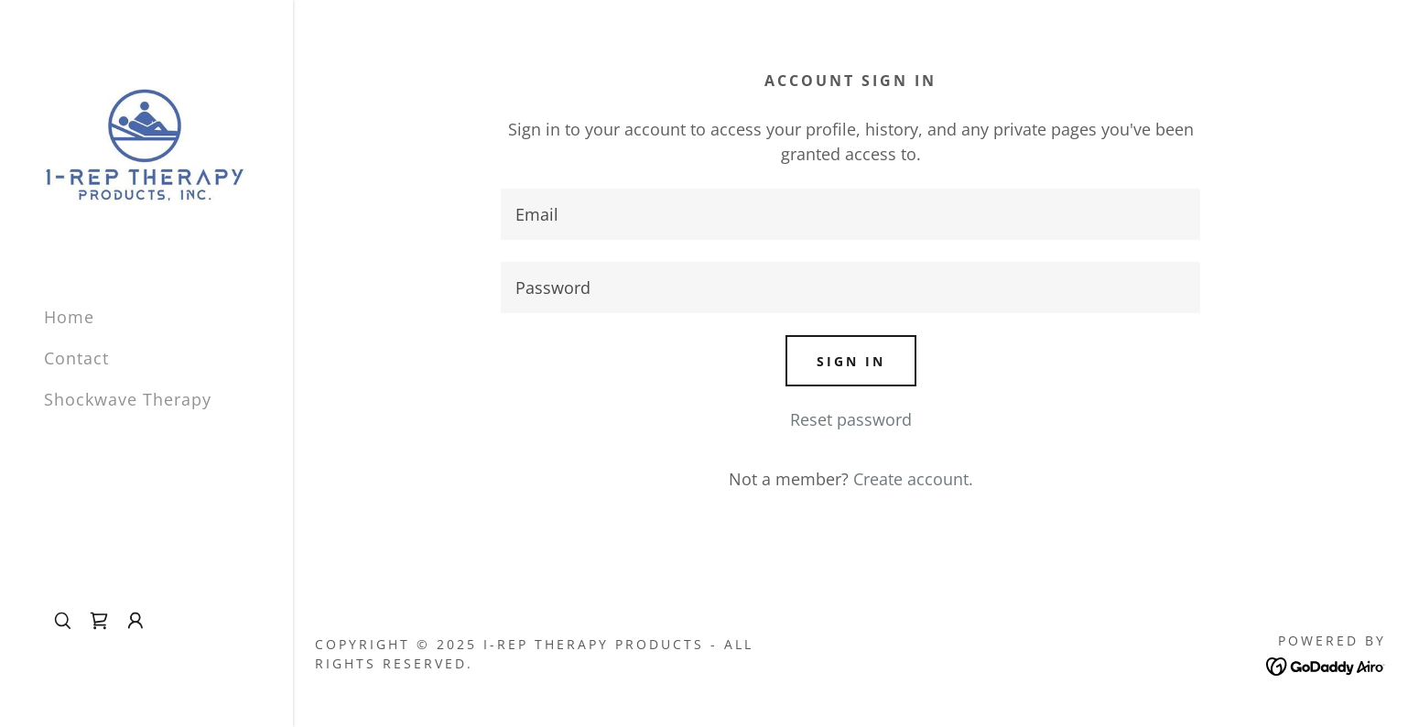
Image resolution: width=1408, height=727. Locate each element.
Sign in (851, 361)
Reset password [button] (851, 419)
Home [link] (69, 317)
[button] (135, 620)
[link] (146, 145)
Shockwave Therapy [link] (127, 399)
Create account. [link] (913, 479)
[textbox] (850, 214)
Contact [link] (76, 358)
